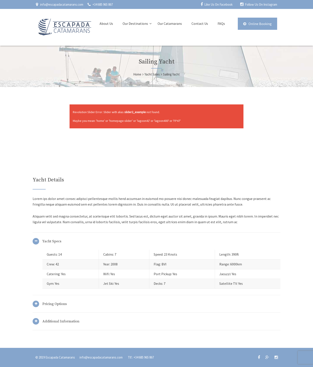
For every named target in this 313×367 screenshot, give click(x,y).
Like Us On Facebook (218, 4)
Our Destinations (135, 23)
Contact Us (199, 23)
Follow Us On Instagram (261, 4)
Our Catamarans (170, 23)
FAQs (221, 23)
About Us (106, 23)
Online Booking (257, 24)
